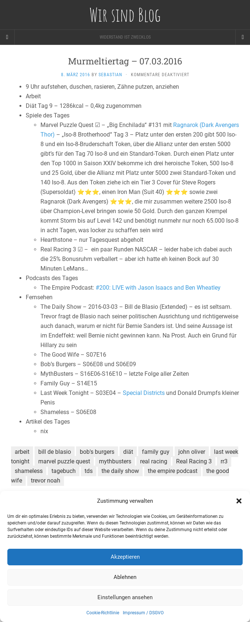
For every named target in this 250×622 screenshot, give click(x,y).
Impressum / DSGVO (143, 612)
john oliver (191, 451)
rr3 (224, 461)
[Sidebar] (7, 37)
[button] (239, 501)
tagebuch (63, 470)
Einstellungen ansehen (125, 597)
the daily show (120, 470)
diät (128, 451)
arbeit (22, 451)
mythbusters (115, 461)
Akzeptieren (125, 557)
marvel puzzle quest (64, 461)
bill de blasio (54, 451)
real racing (153, 461)
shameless (29, 470)
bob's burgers (97, 451)
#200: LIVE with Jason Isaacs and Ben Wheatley (158, 287)
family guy (155, 451)
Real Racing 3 (194, 461)
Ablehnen (125, 577)
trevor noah (45, 480)
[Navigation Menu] (242, 37)
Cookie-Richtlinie (102, 612)
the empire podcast (172, 470)
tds (89, 470)
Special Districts (144, 392)
